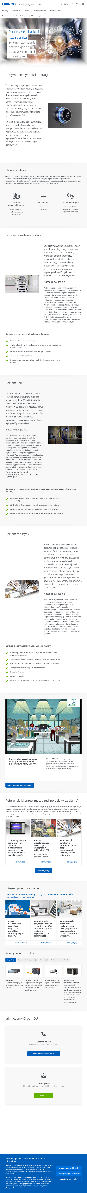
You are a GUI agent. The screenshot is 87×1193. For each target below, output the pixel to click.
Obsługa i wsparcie (40, 11)
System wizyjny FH (52, 980)
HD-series (9, 980)
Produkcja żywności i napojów (19, 16)
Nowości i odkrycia (56, 11)
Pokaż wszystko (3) (43, 871)
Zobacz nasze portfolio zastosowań (19, 785)
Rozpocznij (43, 1095)
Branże (27, 11)
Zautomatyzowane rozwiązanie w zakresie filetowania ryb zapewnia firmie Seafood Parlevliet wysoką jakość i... (17, 847)
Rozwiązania (16, 11)
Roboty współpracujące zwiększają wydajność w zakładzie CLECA (41, 845)
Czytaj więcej (20, 862)
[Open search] (64, 4)
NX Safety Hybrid (31, 980)
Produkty (5, 11)
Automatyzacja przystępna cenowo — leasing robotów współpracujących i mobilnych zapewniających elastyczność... (43, 928)
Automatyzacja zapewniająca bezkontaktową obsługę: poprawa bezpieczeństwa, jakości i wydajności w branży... (69, 928)
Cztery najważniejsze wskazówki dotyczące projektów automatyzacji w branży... (16, 928)
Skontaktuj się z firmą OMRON (43, 1053)
